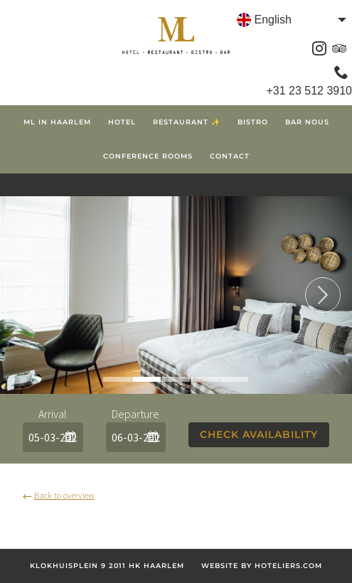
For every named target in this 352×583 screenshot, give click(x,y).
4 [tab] (205, 379)
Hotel (122, 122)
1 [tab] (117, 379)
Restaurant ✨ (186, 122)
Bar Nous (307, 122)
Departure (135, 414)
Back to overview (59, 495)
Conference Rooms (148, 156)
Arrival (52, 414)
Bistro (253, 122)
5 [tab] (234, 379)
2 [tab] (146, 379)
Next (323, 295)
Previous (29, 295)
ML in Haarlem (57, 122)
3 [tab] (175, 379)
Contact (230, 156)
